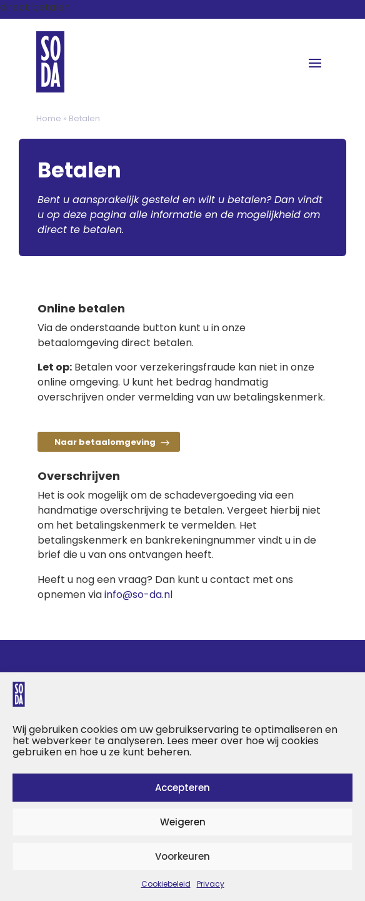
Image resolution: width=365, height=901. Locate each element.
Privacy (210, 884)
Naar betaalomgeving (107, 443)
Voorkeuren (182, 856)
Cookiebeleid (166, 884)
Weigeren (183, 822)
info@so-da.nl (138, 596)
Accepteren (182, 787)
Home (48, 118)
